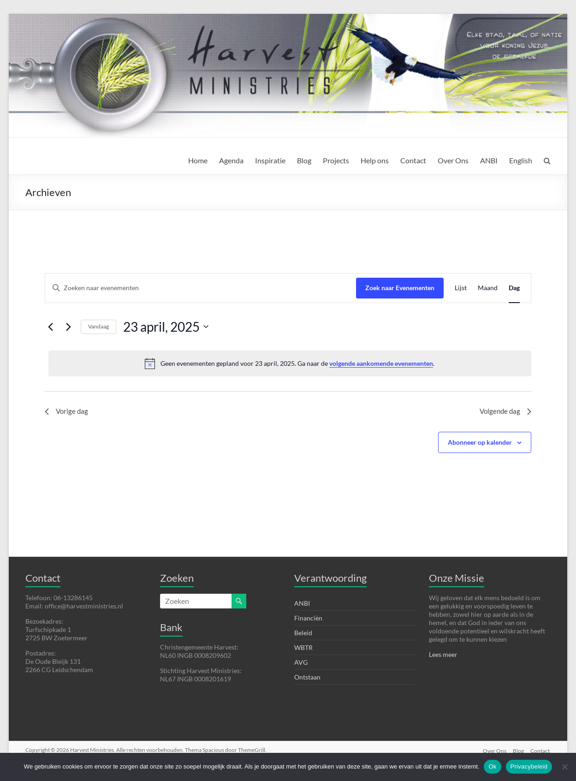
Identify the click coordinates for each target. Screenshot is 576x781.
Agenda (231, 160)
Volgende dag (504, 412)
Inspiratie (270, 160)
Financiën (308, 618)
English (520, 160)
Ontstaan (307, 677)
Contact (413, 160)
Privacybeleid (529, 766)
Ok (492, 766)
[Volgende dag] (68, 326)
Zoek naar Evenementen (399, 288)
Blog (304, 160)
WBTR (303, 647)
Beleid (303, 633)
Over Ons (453, 160)
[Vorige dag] (50, 326)
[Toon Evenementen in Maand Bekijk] (488, 288)
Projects (336, 160)
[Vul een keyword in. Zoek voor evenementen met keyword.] (200, 288)
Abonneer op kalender (480, 443)
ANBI (489, 160)
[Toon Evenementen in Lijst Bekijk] (461, 288)
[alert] (289, 363)
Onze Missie (456, 578)
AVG (301, 662)
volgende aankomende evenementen (381, 363)
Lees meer (443, 654)
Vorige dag (67, 412)
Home (198, 160)
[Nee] (564, 766)
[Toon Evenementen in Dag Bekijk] (514, 288)
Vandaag (98, 326)
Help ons (375, 160)
